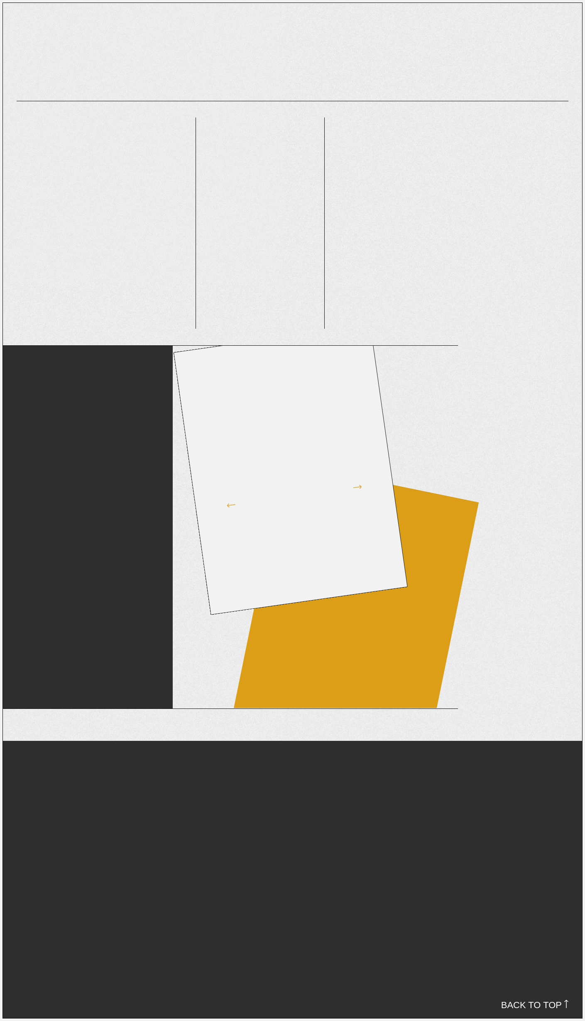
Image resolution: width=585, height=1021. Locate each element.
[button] (218, 489)
